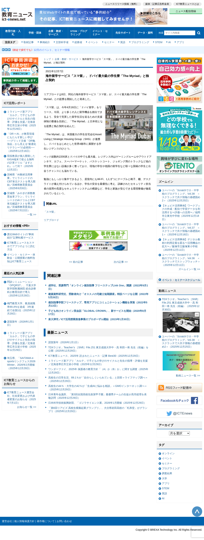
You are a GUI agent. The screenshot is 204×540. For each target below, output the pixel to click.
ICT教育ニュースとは (187, 3)
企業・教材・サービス (56, 32)
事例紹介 (45, 40)
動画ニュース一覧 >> (188, 373)
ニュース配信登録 (186, 11)
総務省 (78, 40)
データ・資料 (145, 32)
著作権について (46, 519)
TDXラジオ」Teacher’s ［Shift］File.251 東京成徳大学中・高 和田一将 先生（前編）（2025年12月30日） (181, 313)
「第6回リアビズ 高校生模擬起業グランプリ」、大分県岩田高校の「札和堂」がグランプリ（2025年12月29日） (97, 408)
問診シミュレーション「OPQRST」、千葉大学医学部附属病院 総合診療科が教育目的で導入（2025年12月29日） (21, 286)
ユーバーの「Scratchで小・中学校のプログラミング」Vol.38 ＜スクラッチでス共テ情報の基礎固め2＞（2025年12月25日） (181, 352)
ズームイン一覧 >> (189, 267)
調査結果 (167, 471)
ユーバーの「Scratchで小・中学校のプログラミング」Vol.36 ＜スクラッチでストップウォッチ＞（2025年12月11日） (181, 258)
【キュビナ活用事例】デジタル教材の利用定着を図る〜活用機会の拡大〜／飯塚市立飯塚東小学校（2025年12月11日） (181, 242)
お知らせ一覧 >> (26, 405)
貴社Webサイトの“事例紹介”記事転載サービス (20, 234)
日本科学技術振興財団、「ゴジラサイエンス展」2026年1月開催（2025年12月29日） (97, 401)
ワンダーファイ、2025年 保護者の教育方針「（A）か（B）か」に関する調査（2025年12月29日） (98, 369)
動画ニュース (167, 289)
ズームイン (166, 180)
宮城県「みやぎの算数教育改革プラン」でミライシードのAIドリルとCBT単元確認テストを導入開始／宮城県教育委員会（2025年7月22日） (21, 200)
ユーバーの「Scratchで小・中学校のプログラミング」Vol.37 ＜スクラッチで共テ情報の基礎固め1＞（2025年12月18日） (181, 227)
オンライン (168, 451)
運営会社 (7, 519)
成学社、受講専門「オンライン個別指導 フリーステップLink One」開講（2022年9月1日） (98, 285)
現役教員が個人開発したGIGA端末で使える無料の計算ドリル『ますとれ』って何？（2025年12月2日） (21, 161)
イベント (93, 40)
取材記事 (29, 40)
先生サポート (123, 32)
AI (168, 40)
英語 (122, 40)
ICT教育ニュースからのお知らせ (19, 380)
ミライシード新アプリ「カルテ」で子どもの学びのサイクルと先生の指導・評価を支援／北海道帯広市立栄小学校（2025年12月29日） (98, 360)
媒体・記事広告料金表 (157, 3)
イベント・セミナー (101, 32)
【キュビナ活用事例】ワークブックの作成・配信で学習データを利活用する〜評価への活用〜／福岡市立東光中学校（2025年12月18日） (181, 210)
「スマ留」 (50, 210)
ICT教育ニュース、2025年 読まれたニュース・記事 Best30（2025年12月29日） (94, 354)
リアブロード (51, 218)
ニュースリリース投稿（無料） (121, 3)
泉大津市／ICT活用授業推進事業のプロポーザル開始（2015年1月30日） (90, 317)
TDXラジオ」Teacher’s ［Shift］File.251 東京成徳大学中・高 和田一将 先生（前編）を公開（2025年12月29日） (98, 347)
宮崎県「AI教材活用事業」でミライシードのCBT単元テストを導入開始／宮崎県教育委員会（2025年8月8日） (21, 179)
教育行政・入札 (13, 32)
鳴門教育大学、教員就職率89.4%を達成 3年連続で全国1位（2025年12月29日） (21, 306)
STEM (158, 40)
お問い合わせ (64, 519)
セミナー (109, 40)
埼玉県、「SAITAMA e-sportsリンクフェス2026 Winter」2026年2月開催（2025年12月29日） (21, 361)
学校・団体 (35, 32)
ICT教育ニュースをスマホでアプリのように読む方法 (21, 244)
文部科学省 (62, 40)
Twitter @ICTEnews (179, 411)
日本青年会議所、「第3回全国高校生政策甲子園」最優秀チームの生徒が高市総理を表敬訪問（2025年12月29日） (97, 394)
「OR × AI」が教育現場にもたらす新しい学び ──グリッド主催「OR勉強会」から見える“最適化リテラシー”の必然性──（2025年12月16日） (21, 141)
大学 (164, 476)
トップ (47, 57)
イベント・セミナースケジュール (181, 278)
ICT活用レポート (15, 101)
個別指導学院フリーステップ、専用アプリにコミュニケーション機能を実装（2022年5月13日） (97, 302)
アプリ (179, 40)
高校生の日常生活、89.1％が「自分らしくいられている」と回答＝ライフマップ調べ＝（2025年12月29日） (98, 377)
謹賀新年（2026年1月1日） (64, 340)
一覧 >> (31, 212)
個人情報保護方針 (24, 519)
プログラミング (139, 40)
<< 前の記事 (76, 260)
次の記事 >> (121, 260)
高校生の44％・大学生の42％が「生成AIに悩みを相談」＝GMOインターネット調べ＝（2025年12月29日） (97, 386)
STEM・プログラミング (78, 32)
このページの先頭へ (197, 510)
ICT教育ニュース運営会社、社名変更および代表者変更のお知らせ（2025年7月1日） (21, 395)
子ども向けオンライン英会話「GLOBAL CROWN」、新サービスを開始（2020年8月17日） (97, 311)
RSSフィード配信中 (179, 385)
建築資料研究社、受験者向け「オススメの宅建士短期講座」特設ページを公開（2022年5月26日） (98, 294)
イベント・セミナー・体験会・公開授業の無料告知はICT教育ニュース (21, 256)
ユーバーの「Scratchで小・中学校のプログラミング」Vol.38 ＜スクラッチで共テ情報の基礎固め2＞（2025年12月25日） (181, 193)
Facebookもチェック (179, 398)
